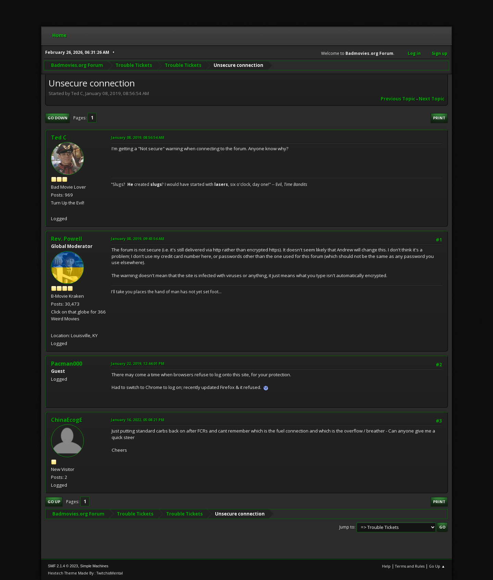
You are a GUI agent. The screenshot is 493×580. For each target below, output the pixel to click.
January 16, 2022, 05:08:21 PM (137, 419)
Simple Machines (94, 566)
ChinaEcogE (66, 420)
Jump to (346, 527)
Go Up (54, 501)
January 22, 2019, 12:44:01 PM (137, 363)
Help (386, 566)
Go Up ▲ (437, 566)
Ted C (59, 137)
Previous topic (398, 99)
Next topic (431, 99)
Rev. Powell (66, 238)
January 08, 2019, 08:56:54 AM (137, 137)
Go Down (57, 117)
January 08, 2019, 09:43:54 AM (137, 238)
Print (439, 117)
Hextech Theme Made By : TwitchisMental (85, 573)
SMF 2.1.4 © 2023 (63, 566)
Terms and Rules (410, 566)
